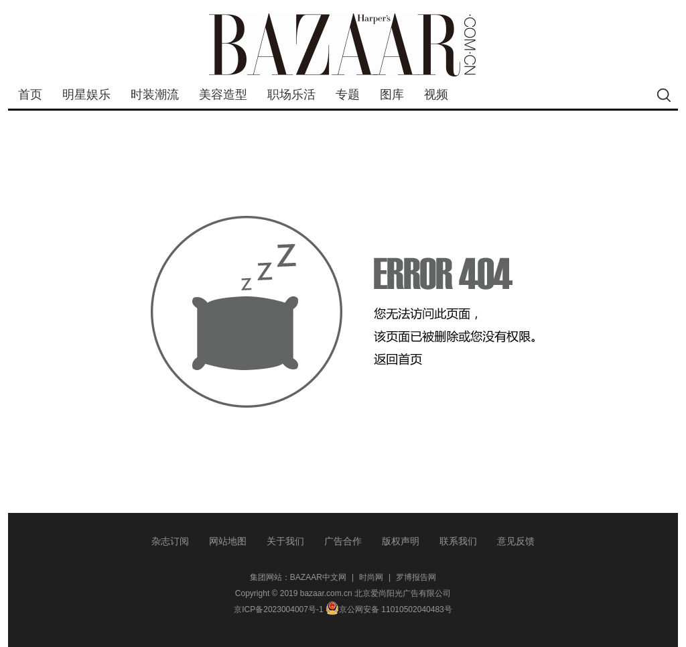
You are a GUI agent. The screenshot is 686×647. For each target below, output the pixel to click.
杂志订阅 (170, 541)
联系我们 (458, 541)
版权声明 (400, 541)
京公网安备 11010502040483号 (389, 609)
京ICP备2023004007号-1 (278, 609)
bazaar (343, 45)
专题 (348, 94)
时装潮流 (155, 94)
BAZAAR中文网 (318, 577)
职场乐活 (291, 94)
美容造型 (223, 94)
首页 (30, 94)
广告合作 (343, 541)
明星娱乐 (86, 94)
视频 (436, 94)
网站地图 (228, 541)
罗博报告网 (416, 577)
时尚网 (371, 577)
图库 (392, 94)
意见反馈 (516, 541)
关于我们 (285, 541)
